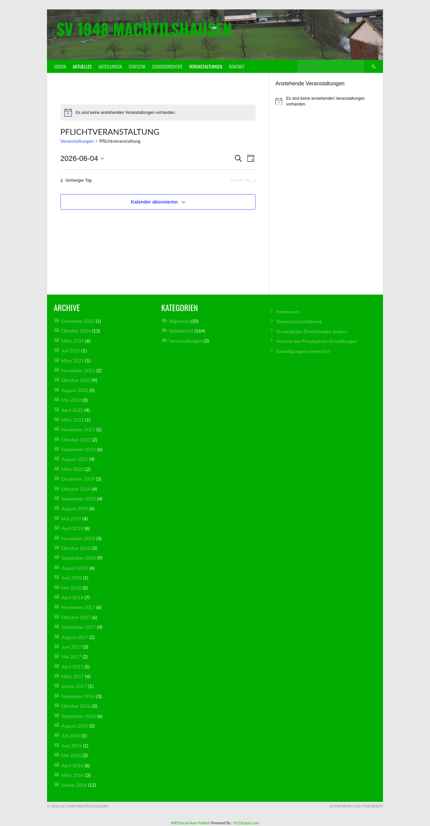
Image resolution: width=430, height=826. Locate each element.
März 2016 (72, 775)
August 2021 (74, 459)
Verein (60, 66)
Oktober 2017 (76, 617)
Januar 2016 (74, 785)
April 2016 (72, 765)
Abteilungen (110, 66)
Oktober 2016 (76, 706)
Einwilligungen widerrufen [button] (303, 351)
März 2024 (72, 341)
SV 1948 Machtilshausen (144, 29)
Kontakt (236, 66)
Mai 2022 (71, 400)
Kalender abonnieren (154, 202)
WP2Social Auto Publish (190, 823)
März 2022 (72, 420)
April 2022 (72, 410)
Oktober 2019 (76, 489)
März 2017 (72, 676)
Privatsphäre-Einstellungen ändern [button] (311, 331)
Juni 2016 (71, 745)
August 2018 (74, 568)
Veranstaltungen (205, 66)
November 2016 (78, 696)
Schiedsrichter (167, 66)
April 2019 (72, 528)
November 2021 (78, 429)
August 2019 (74, 508)
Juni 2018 (71, 577)
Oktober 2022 (76, 380)
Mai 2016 (71, 755)
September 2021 (78, 449)
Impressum (287, 311)
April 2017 (72, 666)
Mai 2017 (71, 656)
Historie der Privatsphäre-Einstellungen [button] (316, 341)
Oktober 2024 (76, 331)
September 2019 (78, 499)
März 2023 (72, 360)
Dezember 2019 (78, 479)
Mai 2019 (71, 518)
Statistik (137, 66)
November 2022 (78, 370)
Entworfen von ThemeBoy (356, 806)
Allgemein (179, 321)
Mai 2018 (71, 588)
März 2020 (72, 469)
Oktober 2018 (76, 548)
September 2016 (78, 716)
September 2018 (78, 558)
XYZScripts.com (246, 823)
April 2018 (72, 597)
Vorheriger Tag (76, 180)
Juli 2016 (70, 735)
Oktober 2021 (76, 439)
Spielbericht (181, 331)
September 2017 (78, 627)
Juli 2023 (70, 350)
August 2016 (74, 726)
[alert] (158, 112)
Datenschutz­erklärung (299, 321)
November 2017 (78, 607)
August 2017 (74, 637)
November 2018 (78, 538)
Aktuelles (82, 66)
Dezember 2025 (78, 321)
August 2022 (74, 390)
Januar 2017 (74, 686)
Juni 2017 (71, 647)
